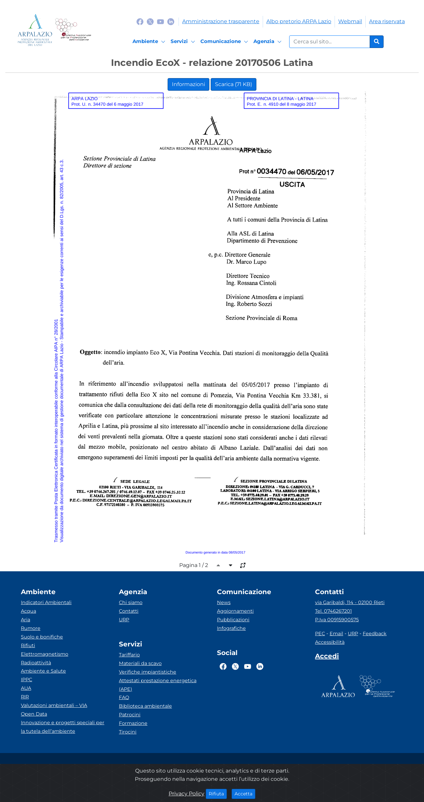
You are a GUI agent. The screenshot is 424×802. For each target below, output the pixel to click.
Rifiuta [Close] (218, 793)
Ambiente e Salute (43, 671)
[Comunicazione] (225, 41)
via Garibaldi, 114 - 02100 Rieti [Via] (350, 602)
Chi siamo (130, 602)
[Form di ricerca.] (329, 41)
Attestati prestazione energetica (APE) (157, 685)
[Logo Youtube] (160, 21)
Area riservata (387, 21)
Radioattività (36, 663)
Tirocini (127, 732)
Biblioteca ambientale (145, 706)
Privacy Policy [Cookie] (186, 793)
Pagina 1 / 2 (193, 565)
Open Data (34, 714)
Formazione (133, 723)
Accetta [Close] (245, 793)
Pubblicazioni (233, 620)
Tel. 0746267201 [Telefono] (333, 611)
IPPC (26, 680)
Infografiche (231, 628)
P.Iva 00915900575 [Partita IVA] (337, 620)
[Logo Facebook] (139, 21)
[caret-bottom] (230, 565)
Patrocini (129, 715)
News (224, 602)
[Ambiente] (150, 41)
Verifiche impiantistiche (147, 672)
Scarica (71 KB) (233, 84)
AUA (26, 688)
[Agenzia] (268, 41)
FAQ (124, 697)
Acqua (28, 611)
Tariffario (129, 655)
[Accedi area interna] (327, 657)
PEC (320, 634)
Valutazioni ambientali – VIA (54, 705)
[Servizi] (183, 41)
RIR (25, 697)
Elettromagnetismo (44, 654)
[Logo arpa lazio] (35, 30)
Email (336, 634)
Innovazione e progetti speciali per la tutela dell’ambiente (62, 727)
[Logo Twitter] (150, 21)
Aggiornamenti (235, 611)
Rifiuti (28, 645)
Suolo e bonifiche (42, 637)
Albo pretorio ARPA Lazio (298, 21)
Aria (25, 620)
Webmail (350, 21)
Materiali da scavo (140, 663)
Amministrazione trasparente (220, 21)
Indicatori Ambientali (46, 602)
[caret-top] (218, 565)
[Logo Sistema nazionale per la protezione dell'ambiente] (73, 30)
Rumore (30, 628)
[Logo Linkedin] (170, 21)
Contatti (128, 611)
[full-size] (243, 565)
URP (124, 620)
